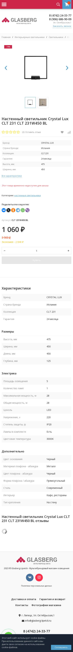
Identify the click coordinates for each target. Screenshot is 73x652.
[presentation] (6, 68)
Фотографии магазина (46, 605)
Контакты (21, 605)
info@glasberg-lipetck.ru (38, 620)
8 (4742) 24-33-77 (60, 15)
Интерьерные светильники (30, 37)
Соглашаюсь (61, 647)
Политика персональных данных (36, 585)
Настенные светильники (27, 195)
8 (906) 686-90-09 (60, 19)
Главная (6, 37)
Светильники (56, 37)
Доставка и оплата (23, 599)
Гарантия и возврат (52, 599)
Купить (37, 260)
